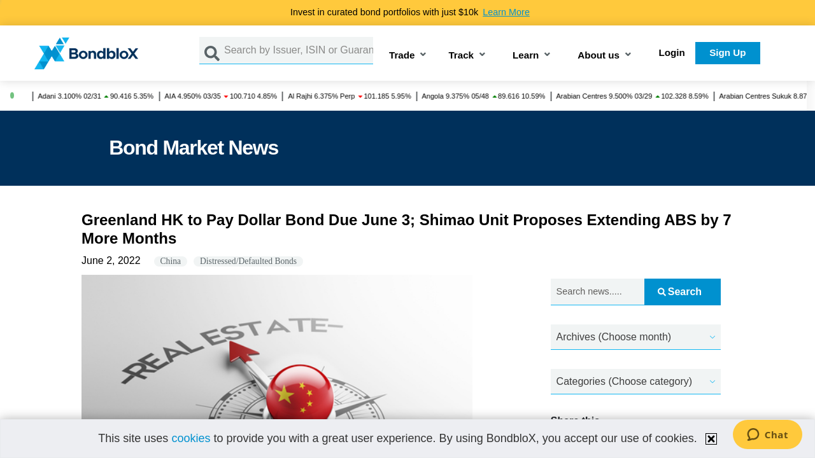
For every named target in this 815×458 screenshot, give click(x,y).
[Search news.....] (598, 292)
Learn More (506, 12)
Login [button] (672, 52)
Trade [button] (402, 55)
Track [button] (461, 55)
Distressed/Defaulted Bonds (248, 261)
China (170, 261)
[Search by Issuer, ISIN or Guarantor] (298, 50)
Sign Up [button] (727, 52)
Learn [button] (526, 55)
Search (680, 291)
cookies (190, 438)
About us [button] (599, 55)
